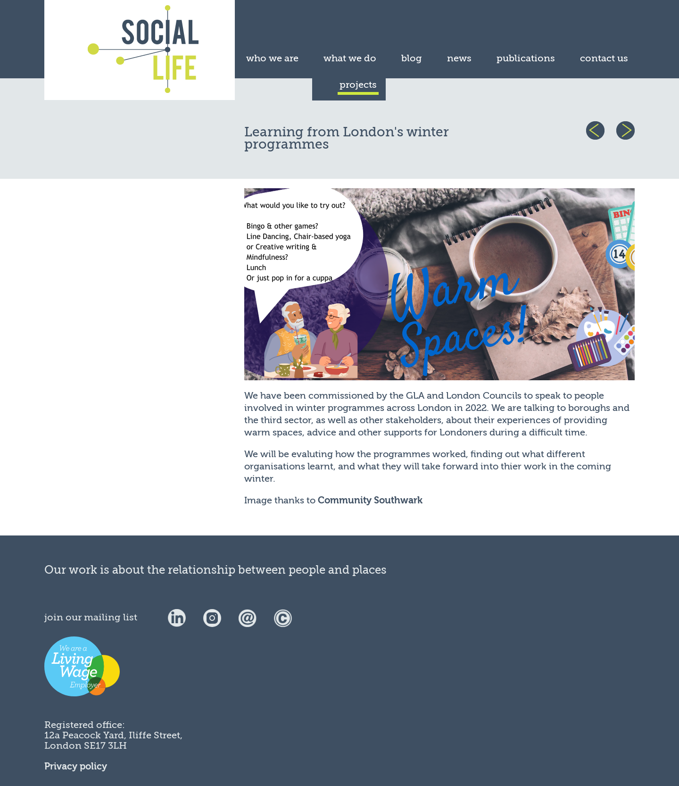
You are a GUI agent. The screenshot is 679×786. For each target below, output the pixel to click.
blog (411, 58)
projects (358, 84)
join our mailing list (90, 617)
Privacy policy (75, 766)
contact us (604, 58)
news (459, 58)
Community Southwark (370, 500)
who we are (272, 58)
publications (526, 58)
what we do (349, 58)
